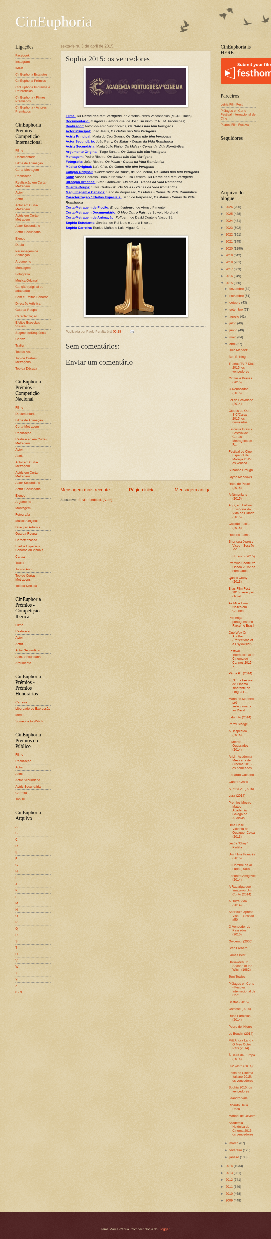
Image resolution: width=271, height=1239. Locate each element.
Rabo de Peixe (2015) (239, 485)
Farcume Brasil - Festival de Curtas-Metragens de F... (240, 437)
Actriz (20, 199)
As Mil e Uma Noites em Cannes (238, 607)
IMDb (19, 68)
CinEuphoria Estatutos (32, 74)
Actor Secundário (28, 226)
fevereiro (236, 1150)
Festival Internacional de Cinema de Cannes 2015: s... (242, 658)
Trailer (20, 345)
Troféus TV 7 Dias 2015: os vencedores (241, 367)
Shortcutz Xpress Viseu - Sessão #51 (241, 545)
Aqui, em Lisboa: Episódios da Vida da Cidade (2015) (241, 511)
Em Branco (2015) (242, 556)
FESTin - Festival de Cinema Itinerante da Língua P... (241, 686)
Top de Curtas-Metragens (26, 360)
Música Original (27, 280)
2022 (229, 234)
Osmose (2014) (240, 1009)
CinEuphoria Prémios (31, 81)
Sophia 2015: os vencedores (240, 1089)
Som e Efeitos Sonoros (32, 297)
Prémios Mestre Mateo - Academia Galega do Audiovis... (240, 810)
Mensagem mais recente (85, 489)
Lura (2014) (237, 795)
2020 (229, 248)
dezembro (237, 289)
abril (232, 344)
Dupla (20, 245)
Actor (19, 192)
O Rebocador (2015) (238, 391)
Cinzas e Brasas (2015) (240, 380)
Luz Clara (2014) (241, 1066)
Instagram (23, 62)
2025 (229, 214)
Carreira (21, 702)
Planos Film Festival (235, 125)
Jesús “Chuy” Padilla (238, 845)
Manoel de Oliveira (242, 1116)
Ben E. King (237, 357)
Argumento (23, 261)
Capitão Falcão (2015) (239, 525)
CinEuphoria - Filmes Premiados (31, 99)
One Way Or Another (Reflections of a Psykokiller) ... (242, 638)
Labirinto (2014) (240, 717)
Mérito (20, 715)
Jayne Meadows (240, 477)
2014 (229, 1166)
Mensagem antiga (192, 489)
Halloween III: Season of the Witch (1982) (240, 966)
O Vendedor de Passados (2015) (239, 930)
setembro (236, 309)
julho (233, 323)
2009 (229, 1200)
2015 (229, 283)
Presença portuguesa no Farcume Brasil (241, 621)
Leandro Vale (238, 1098)
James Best (237, 955)
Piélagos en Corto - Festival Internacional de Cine (238, 114)
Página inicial (142, 489)
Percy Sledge (238, 724)
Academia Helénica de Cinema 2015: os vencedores (241, 1128)
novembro (237, 296)
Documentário (26, 157)
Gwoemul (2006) (240, 941)
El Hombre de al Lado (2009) (240, 867)
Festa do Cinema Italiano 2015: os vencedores (241, 1076)
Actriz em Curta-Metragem (27, 217)
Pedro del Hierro (240, 1026)
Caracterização (26, 316)
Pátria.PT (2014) (240, 673)
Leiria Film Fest (232, 104)
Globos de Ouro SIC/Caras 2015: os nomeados (240, 416)
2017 (229, 269)
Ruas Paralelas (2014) (239, 1017)
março (234, 1143)
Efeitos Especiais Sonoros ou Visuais (29, 548)
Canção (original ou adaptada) (30, 288)
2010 (229, 1193)
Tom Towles (237, 976)
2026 (229, 207)
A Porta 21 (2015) (241, 789)
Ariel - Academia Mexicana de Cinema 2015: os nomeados (240, 762)
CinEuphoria (54, 21)
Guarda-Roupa (26, 310)
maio (233, 337)
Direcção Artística (28, 303)
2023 (229, 228)
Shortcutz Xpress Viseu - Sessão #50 (241, 915)
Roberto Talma (239, 535)
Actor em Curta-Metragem (27, 207)
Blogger (163, 1229)
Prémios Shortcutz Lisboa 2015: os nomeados (242, 567)
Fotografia (23, 274)
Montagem (23, 268)
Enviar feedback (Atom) (95, 500)
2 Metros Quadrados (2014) (238, 745)
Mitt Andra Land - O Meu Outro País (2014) (241, 1044)
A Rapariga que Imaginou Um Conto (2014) (240, 890)
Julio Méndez (238, 350)
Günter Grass (238, 782)
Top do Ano (24, 352)
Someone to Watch (29, 721)
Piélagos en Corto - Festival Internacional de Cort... (242, 989)
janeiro (234, 1157)
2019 (229, 255)
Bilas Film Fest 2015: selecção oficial (241, 592)
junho (233, 330)
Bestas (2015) (239, 1002)
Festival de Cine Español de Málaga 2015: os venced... (240, 457)
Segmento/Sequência (31, 333)
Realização (24, 176)
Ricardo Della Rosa (238, 1107)
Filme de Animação (29, 163)
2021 (229, 241)
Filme (19, 150)
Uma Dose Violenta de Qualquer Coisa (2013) (242, 830)
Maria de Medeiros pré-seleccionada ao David (242, 704)
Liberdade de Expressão (33, 708)
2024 (229, 221)
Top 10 (20, 799)
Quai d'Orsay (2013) (238, 579)
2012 (229, 1179)
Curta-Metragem (27, 170)
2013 (229, 1173)
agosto (234, 316)
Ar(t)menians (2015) (238, 496)
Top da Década (26, 368)
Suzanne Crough (241, 470)
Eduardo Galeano (241, 775)
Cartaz (20, 339)
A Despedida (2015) (238, 733)
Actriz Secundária (28, 232)
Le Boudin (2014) (241, 1033)
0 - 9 (19, 992)
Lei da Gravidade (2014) (241, 402)
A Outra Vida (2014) (238, 903)
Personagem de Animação (27, 253)
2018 (229, 262)
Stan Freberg (238, 948)
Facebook (23, 55)
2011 (229, 1186)
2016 (229, 276)
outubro (235, 302)
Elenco (20, 238)
